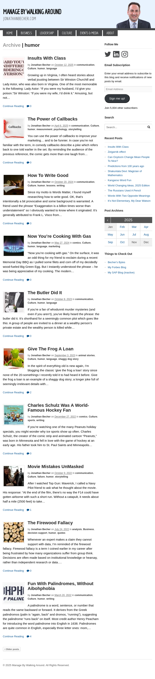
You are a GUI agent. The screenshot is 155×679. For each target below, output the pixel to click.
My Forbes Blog (117, 267)
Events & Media (89, 33)
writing (61, 185)
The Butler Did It (45, 292)
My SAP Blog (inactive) (121, 272)
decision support (37, 533)
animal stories (87, 355)
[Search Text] (126, 127)
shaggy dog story (68, 359)
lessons (51, 185)
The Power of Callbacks (53, 118)
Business (26, 33)
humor (41, 68)
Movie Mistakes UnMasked (56, 466)
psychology (60, 129)
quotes (61, 533)
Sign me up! (117, 98)
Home (9, 33)
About (110, 33)
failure (41, 476)
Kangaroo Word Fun (119, 180)
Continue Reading (13, 106)
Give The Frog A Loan (50, 348)
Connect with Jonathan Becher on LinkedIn (116, 54)
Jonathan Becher (40, 64)
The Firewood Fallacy (50, 522)
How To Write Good (48, 175)
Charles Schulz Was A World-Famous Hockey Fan (58, 408)
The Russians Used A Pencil (124, 190)
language (51, 68)
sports (31, 420)
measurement (44, 129)
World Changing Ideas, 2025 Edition (129, 185)
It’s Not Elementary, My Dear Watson (129, 200)
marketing (54, 246)
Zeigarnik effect (117, 151)
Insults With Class (47, 58)
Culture (67, 33)
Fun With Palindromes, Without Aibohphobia (60, 586)
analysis (77, 529)
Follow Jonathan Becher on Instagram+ (124, 54)
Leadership (47, 33)
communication (85, 64)
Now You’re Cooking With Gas (59, 236)
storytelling (75, 129)
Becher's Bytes (116, 262)
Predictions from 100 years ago (126, 166)
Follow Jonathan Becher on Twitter (108, 54)
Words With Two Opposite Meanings (129, 195)
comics (76, 242)
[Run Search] (149, 127)
